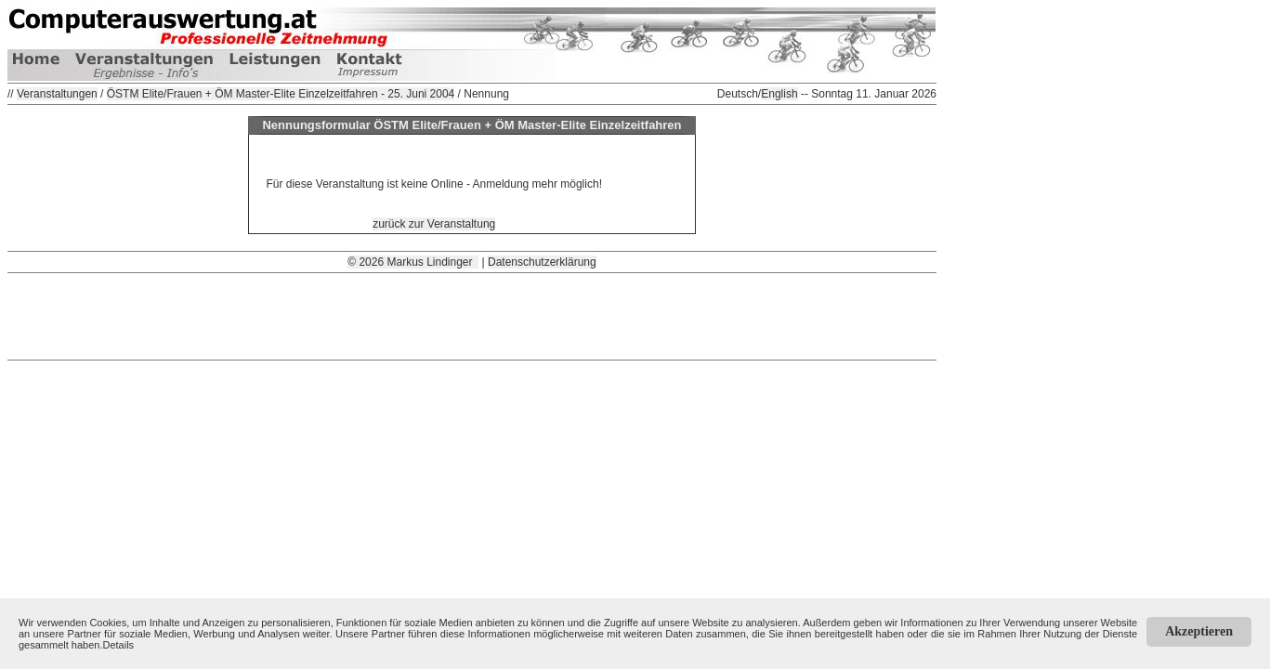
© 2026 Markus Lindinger (412, 262)
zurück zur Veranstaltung (434, 223)
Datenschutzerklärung (542, 262)
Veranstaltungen (57, 93)
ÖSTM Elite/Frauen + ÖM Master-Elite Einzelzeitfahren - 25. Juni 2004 (281, 93)
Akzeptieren (1199, 631)
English (779, 93)
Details (119, 644)
